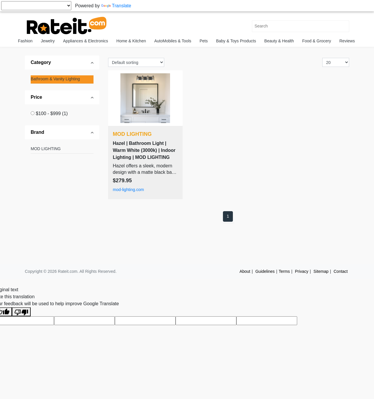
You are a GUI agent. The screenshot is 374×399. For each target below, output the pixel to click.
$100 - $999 (51, 113)
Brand (37, 132)
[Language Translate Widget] (36, 5)
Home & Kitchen (131, 41)
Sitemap (321, 271)
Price (36, 97)
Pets (204, 41)
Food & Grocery (316, 41)
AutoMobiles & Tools (172, 41)
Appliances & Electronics (85, 41)
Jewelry (48, 41)
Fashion (25, 41)
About (245, 271)
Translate (116, 5)
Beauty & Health (279, 41)
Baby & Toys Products (236, 41)
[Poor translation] (21, 311)
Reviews (347, 41)
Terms (284, 271)
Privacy (301, 271)
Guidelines (265, 271)
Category (41, 62)
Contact (341, 271)
